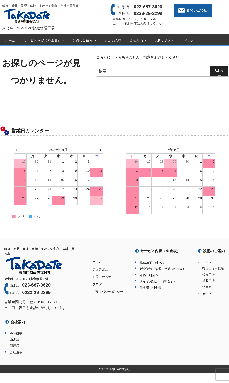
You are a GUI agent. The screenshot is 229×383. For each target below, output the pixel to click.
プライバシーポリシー (108, 291)
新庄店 (207, 294)
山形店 (207, 262)
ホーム (10, 40)
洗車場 (207, 287)
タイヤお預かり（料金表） (158, 281)
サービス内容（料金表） (44, 40)
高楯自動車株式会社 (118, 369)
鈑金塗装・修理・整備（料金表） (163, 269)
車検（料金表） (150, 275)
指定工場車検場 (213, 268)
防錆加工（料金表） (153, 262)
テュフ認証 (112, 40)
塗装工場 (208, 280)
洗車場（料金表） (152, 287)
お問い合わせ (165, 40)
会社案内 (138, 40)
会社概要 (16, 333)
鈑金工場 (208, 274)
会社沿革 (16, 352)
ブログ (189, 40)
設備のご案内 (85, 40)
